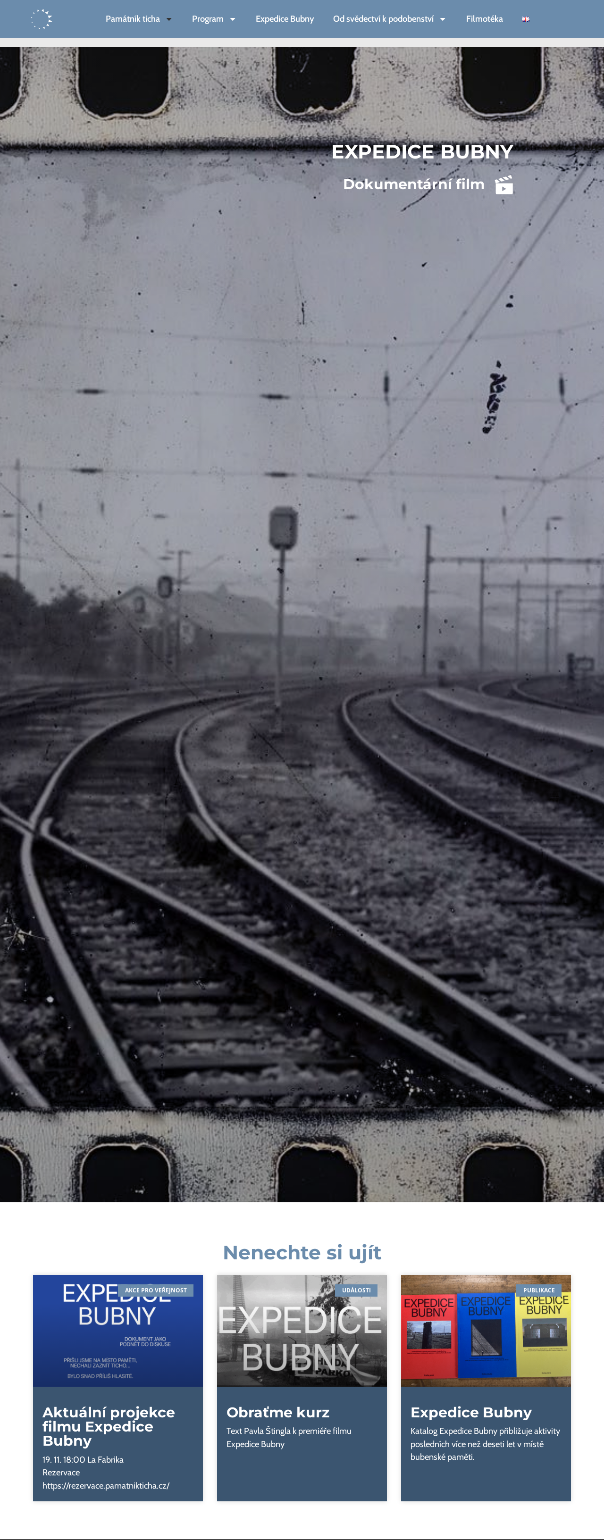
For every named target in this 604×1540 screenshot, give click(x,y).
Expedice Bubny (285, 18)
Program (214, 19)
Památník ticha (139, 19)
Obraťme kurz (277, 1412)
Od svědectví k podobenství (390, 19)
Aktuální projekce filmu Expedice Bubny (108, 1426)
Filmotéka (484, 18)
